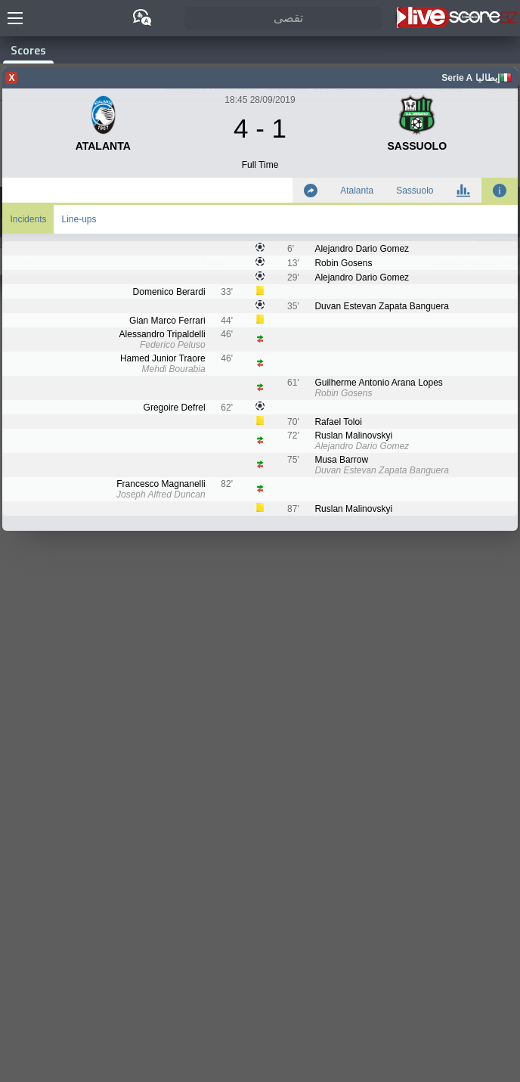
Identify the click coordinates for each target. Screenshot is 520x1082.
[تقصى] (283, 18)
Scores (28, 50)
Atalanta (356, 190)
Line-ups (78, 219)
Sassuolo (414, 190)
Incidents (28, 219)
